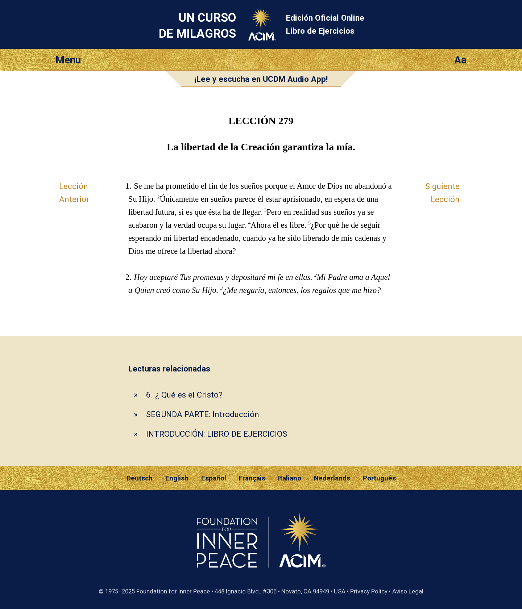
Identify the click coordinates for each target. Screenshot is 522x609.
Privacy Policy (369, 591)
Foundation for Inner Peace (173, 591)
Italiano (289, 478)
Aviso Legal (407, 591)
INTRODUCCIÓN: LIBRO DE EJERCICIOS (216, 433)
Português (379, 478)
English (176, 478)
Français (252, 478)
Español (213, 478)
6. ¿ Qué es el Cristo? (184, 394)
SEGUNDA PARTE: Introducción (202, 414)
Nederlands (332, 478)
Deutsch (140, 478)
